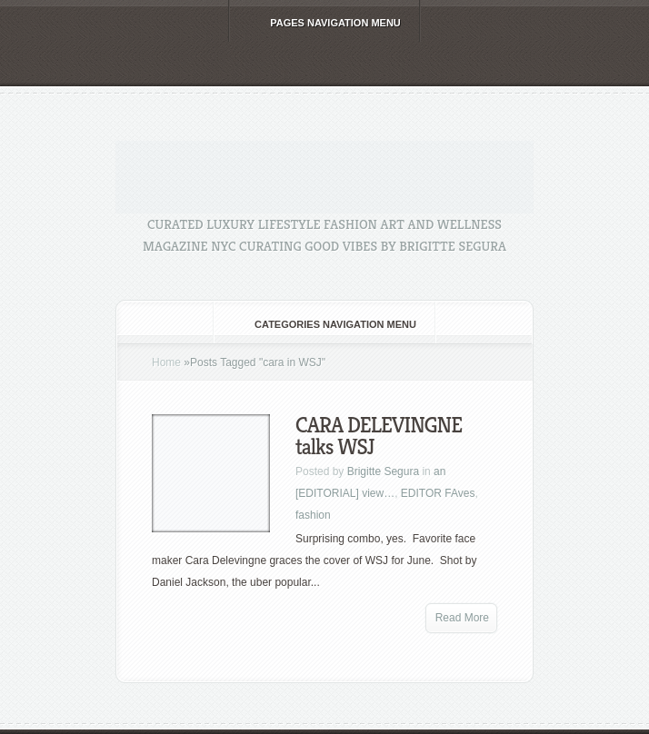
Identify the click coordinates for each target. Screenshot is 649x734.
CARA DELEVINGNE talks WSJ (378, 436)
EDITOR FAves (438, 493)
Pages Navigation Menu (323, 22)
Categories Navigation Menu (323, 324)
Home (166, 362)
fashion (313, 515)
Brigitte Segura (383, 471)
